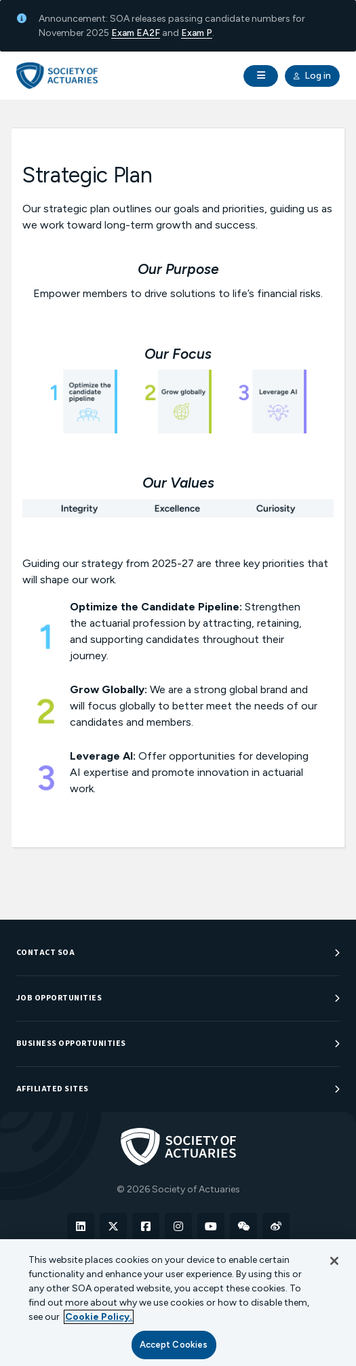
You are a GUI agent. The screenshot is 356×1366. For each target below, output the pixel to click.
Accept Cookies (174, 1345)
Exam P (196, 33)
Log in (312, 76)
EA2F (148, 33)
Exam (123, 33)
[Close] (334, 1261)
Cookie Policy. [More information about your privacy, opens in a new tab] (98, 1317)
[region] (178, 1302)
